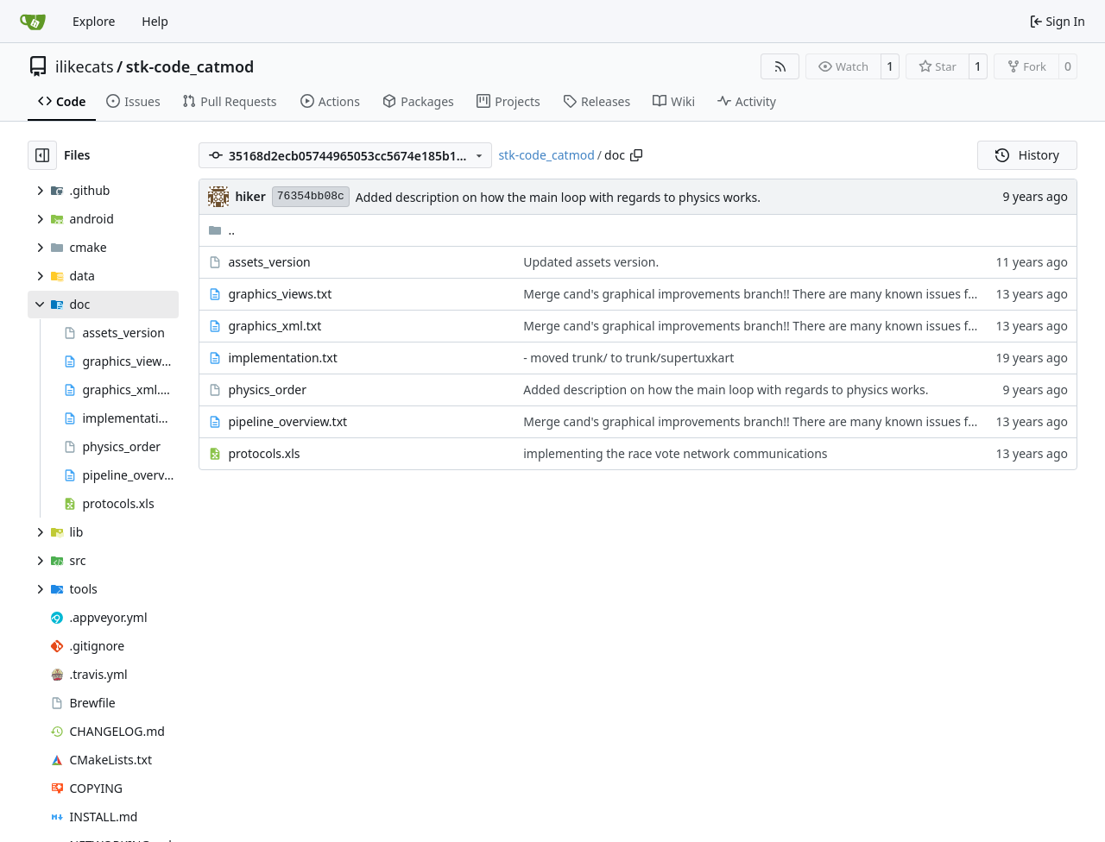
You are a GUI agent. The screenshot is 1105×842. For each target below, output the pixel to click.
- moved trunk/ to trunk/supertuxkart (628, 357)
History (1027, 155)
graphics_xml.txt (274, 325)
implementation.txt (282, 357)
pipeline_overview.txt (287, 421)
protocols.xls (264, 453)
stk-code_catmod (190, 66)
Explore (94, 21)
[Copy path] (636, 155)
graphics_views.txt (280, 294)
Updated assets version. (591, 262)
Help (155, 21)
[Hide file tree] (42, 155)
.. (221, 230)
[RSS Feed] (780, 66)
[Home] (33, 21)
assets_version (269, 262)
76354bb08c (310, 196)
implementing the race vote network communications (675, 453)
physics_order (267, 389)
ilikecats (84, 66)
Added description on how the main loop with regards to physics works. (558, 197)
